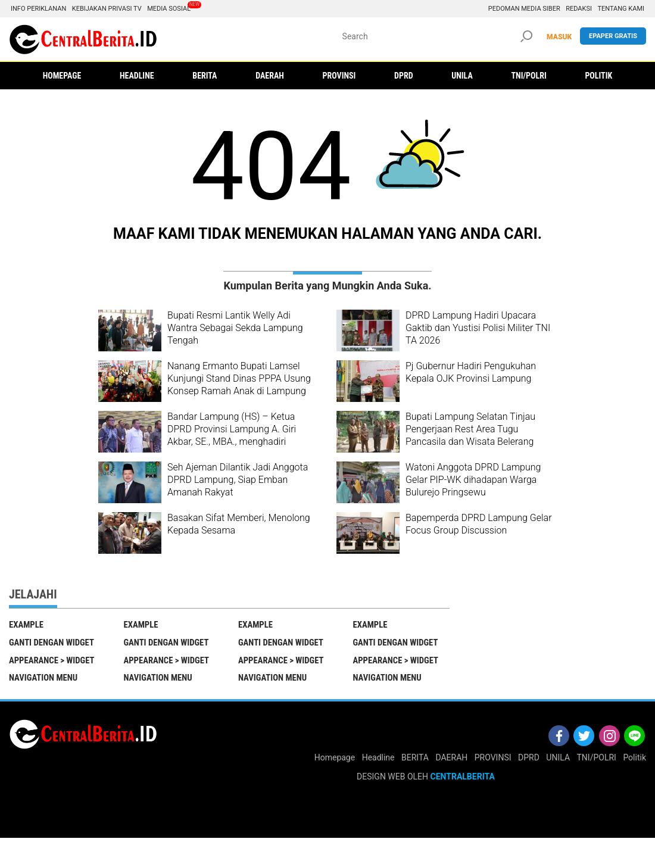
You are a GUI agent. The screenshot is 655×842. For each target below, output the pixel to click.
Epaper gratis (613, 36)
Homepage (334, 761)
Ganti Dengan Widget (52, 643)
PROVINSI (493, 761)
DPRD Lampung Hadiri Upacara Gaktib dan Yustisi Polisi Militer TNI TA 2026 (478, 328)
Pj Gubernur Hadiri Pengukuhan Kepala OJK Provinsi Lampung (471, 372)
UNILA (558, 761)
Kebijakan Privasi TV (107, 9)
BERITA (415, 761)
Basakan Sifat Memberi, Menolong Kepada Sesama (238, 524)
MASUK (559, 37)
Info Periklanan (38, 9)
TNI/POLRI (596, 761)
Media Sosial (169, 9)
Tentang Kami (620, 9)
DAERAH (451, 761)
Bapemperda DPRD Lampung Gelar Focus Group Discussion (479, 524)
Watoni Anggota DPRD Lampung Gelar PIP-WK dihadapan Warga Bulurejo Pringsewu (473, 479)
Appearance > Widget (52, 662)
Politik (634, 761)
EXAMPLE (26, 624)
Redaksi (579, 9)
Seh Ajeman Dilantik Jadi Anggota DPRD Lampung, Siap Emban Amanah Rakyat (237, 479)
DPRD (528, 761)
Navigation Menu (44, 681)
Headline (378, 761)
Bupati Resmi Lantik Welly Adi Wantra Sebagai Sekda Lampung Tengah (235, 328)
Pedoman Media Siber (524, 9)
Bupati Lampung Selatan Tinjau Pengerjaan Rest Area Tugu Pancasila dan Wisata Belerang (470, 429)
